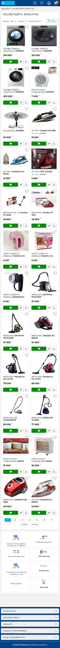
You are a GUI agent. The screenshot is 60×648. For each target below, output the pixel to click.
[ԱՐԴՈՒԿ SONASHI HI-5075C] (16, 159)
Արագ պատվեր (20, 62)
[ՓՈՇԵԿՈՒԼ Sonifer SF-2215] (44, 200)
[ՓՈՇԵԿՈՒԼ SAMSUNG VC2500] (44, 405)
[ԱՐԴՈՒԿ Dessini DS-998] (44, 118)
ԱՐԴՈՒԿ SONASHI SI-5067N (44, 502)
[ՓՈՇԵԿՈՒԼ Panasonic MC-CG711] (44, 364)
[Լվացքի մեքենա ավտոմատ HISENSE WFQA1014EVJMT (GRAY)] (16, 36)
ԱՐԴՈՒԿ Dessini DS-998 (44, 131)
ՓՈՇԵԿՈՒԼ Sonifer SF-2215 (44, 215)
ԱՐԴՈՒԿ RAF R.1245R (44, 173)
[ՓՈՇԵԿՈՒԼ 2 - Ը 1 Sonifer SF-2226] (16, 200)
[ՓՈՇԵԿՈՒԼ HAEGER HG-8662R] (44, 323)
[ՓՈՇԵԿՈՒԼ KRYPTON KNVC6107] (44, 282)
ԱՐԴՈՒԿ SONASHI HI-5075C (16, 174)
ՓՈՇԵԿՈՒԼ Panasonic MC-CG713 (16, 379)
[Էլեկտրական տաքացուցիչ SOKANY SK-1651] (44, 77)
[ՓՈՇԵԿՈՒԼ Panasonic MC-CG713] (16, 364)
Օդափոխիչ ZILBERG (13, 130)
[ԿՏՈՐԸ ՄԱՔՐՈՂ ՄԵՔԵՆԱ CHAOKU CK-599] (16, 241)
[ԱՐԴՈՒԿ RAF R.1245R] (44, 159)
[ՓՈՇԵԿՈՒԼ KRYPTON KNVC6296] (16, 323)
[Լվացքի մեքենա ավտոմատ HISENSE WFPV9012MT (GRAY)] (44, 36)
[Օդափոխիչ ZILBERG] (16, 118)
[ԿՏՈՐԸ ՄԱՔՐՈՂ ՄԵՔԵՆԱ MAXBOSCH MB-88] (16, 282)
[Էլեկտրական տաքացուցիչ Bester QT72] (16, 446)
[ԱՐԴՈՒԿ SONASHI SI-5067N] (44, 487)
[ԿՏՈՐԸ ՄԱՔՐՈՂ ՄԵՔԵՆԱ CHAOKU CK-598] (44, 241)
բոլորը (24, 524)
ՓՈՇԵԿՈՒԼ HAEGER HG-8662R (44, 338)
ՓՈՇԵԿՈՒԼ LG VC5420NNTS (16, 420)
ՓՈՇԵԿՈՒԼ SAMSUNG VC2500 (44, 420)
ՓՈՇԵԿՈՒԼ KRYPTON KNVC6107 (44, 297)
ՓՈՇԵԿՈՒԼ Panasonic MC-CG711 (44, 379)
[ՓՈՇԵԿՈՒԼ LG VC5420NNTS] (16, 405)
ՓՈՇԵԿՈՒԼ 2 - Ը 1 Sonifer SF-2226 (16, 215)
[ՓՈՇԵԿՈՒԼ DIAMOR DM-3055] (16, 487)
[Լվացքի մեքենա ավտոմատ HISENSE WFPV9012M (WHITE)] (16, 77)
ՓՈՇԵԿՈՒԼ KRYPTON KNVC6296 (16, 338)
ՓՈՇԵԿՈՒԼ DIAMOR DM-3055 (16, 502)
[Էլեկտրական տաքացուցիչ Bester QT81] (44, 446)
